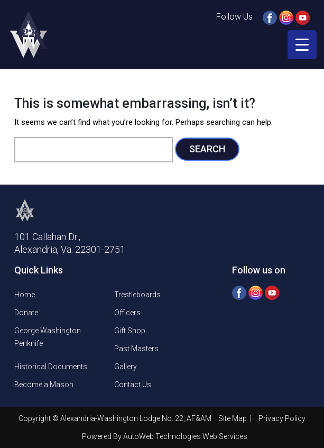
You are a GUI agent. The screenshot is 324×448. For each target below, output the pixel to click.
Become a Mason (43, 384)
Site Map (233, 418)
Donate (26, 312)
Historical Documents (50, 366)
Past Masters (136, 348)
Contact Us (132, 384)
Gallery (125, 366)
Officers (127, 312)
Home (24, 294)
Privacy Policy (282, 418)
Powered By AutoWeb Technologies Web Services (164, 436)
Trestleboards (137, 294)
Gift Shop (129, 330)
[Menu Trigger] (302, 44)
